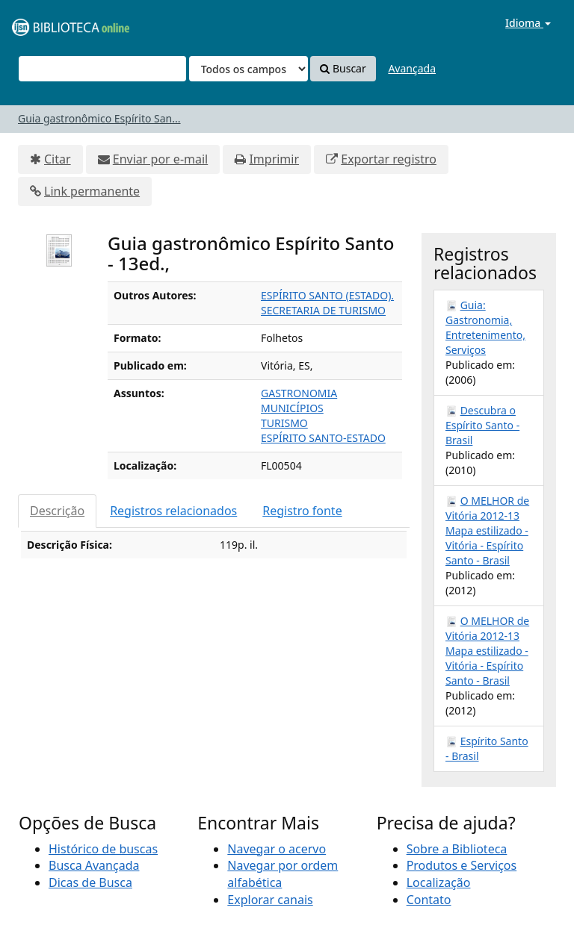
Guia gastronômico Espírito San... (99, 118)
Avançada (412, 68)
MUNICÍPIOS (292, 408)
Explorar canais (269, 899)
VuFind (47, 23)
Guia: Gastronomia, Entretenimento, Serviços (485, 327)
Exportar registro (388, 159)
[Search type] (248, 68)
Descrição (57, 510)
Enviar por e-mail (160, 159)
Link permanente (92, 191)
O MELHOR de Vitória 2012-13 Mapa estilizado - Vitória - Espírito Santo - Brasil (487, 530)
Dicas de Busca (90, 882)
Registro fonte (302, 510)
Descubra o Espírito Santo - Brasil (482, 425)
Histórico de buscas (103, 849)
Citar (57, 159)
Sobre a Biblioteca (457, 849)
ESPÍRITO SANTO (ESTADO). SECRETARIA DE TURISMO (327, 302)
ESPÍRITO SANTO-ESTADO (323, 438)
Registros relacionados (173, 510)
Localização (439, 882)
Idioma (528, 23)
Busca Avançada (94, 865)
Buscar (342, 68)
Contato (429, 899)
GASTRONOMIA (299, 393)
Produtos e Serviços (462, 865)
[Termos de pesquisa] (102, 68)
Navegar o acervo (276, 849)
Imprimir (274, 159)
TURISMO (284, 423)
